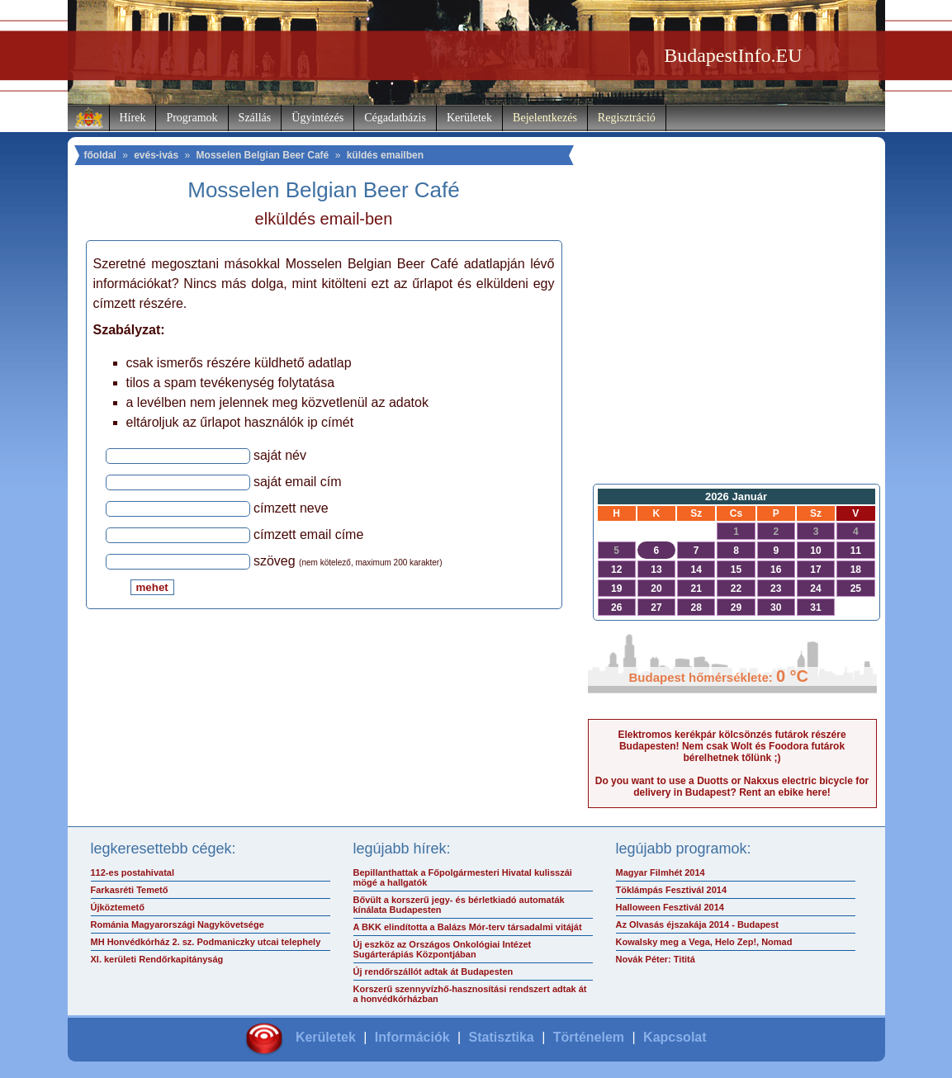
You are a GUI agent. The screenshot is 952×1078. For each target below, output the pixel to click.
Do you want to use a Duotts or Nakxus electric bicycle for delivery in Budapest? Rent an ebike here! (732, 786)
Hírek (133, 117)
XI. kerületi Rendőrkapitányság (157, 959)
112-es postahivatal (133, 872)
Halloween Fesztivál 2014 (670, 907)
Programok (191, 117)
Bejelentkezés (545, 117)
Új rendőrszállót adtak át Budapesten (433, 971)
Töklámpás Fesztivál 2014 (671, 890)
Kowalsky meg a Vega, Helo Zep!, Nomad (704, 942)
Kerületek (469, 117)
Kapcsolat (674, 1037)
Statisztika (501, 1037)
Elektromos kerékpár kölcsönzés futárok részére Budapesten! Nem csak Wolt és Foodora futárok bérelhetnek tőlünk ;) (731, 746)
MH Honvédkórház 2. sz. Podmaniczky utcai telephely (206, 942)
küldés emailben (385, 155)
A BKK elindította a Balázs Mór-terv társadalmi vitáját (467, 927)
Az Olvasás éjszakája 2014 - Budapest (697, 924)
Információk (412, 1037)
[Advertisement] (732, 343)
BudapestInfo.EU (733, 55)
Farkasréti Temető (129, 890)
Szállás (255, 117)
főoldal (100, 155)
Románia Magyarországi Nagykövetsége (177, 924)
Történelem (588, 1037)
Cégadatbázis (395, 117)
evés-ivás (156, 155)
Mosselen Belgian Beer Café (263, 155)
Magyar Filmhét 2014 (660, 872)
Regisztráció (627, 117)
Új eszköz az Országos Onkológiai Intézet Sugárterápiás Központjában (442, 949)
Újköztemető (117, 907)
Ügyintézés (317, 117)
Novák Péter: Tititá (655, 959)
